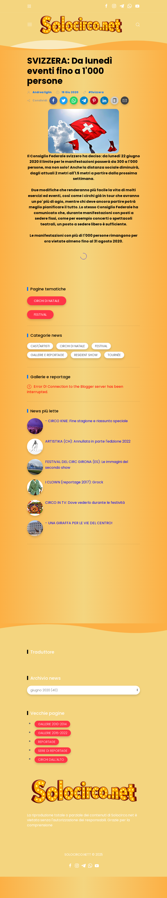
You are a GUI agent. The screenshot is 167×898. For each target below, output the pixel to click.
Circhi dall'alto (51, 759)
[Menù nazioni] (29, 6)
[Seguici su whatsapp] (129, 6)
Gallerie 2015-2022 (52, 733)
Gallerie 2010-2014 (52, 724)
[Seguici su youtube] (137, 6)
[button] (53, 100)
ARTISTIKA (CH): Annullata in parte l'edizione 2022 (87, 441)
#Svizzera (96, 92)
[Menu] (29, 24)
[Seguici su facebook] (106, 6)
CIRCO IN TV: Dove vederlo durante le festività (85, 502)
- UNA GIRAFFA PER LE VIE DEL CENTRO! (79, 523)
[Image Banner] (83, 791)
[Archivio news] (83, 690)
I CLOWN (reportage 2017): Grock (74, 482)
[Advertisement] (60, 578)
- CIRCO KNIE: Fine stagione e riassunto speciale (86, 420)
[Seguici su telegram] (121, 6)
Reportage (46, 742)
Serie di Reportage (52, 750)
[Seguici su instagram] (114, 6)
